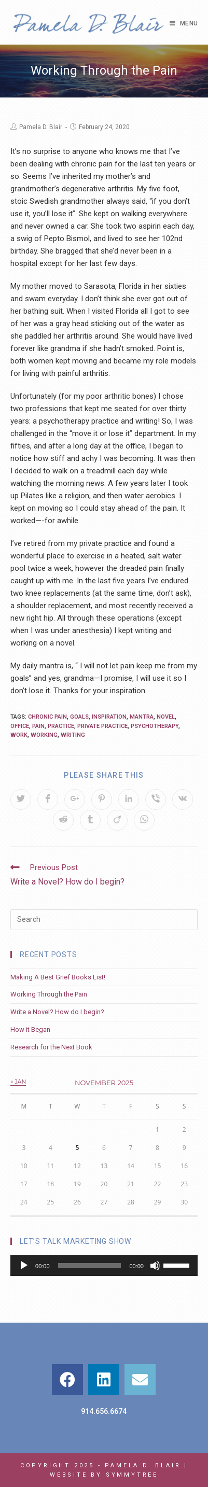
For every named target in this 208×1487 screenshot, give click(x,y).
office (19, 726)
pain (38, 726)
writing (73, 735)
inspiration (109, 716)
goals (79, 716)
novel (166, 716)
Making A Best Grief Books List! (57, 977)
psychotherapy (154, 726)
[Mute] (155, 1265)
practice (61, 726)
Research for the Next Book (51, 1047)
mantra (142, 716)
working (44, 735)
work (18, 735)
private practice (102, 726)
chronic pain (47, 716)
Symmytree (132, 1474)
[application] (104, 1265)
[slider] (89, 1265)
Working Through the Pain (48, 994)
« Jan (18, 1081)
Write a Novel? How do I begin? (57, 1012)
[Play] (24, 1265)
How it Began (30, 1029)
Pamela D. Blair (40, 127)
